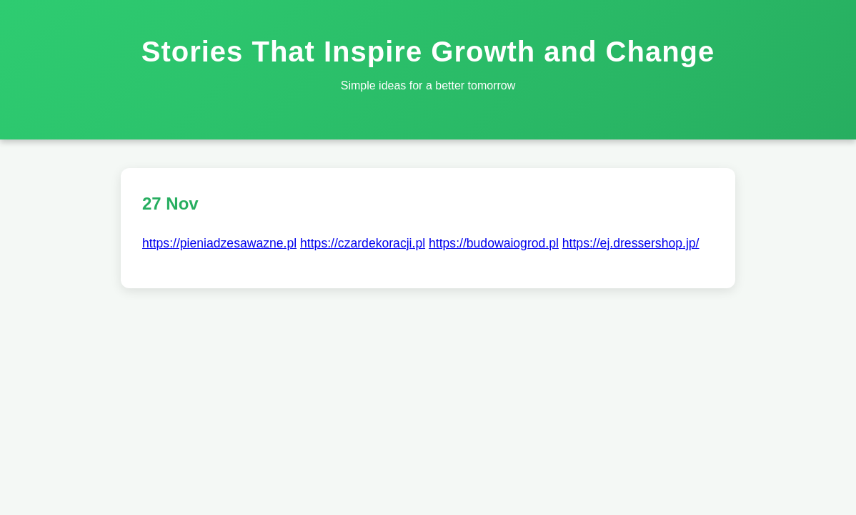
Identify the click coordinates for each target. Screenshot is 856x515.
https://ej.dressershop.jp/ (631, 243)
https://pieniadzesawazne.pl (219, 243)
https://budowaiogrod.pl (494, 243)
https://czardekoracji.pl (362, 243)
